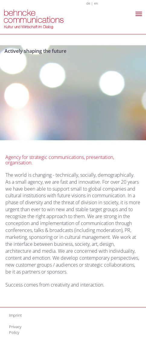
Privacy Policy (15, 329)
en (96, 3)
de (88, 3)
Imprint (15, 315)
